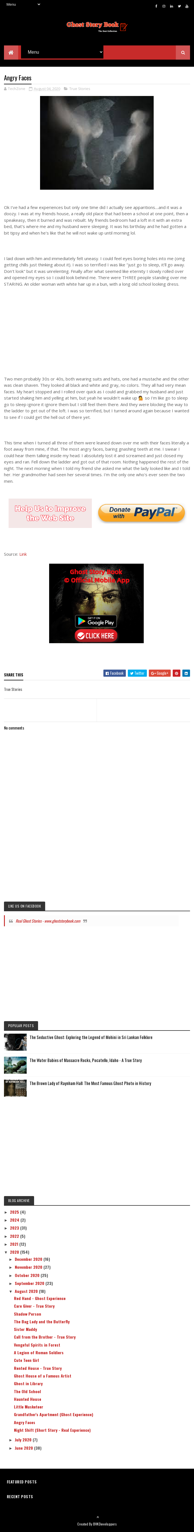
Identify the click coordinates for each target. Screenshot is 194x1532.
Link (23, 556)
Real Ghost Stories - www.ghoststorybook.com (48, 922)
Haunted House (27, 1401)
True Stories (79, 90)
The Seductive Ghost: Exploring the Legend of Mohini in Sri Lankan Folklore (91, 1039)
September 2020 (30, 1285)
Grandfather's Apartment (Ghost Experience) (53, 1416)
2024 (15, 1221)
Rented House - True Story (38, 1369)
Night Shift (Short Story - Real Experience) (52, 1432)
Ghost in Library (28, 1385)
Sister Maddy (25, 1331)
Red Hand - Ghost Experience (40, 1300)
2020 (15, 1254)
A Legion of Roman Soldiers (39, 1354)
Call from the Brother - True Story (45, 1338)
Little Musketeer (28, 1408)
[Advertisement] (97, 330)
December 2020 (29, 1261)
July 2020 (24, 1441)
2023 (15, 1229)
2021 (14, 1246)
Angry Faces (24, 1424)
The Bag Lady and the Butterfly (42, 1323)
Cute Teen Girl (26, 1362)
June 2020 (24, 1449)
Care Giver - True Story (34, 1308)
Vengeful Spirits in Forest (37, 1346)
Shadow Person (27, 1315)
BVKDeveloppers (105, 1525)
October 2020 (28, 1277)
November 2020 (29, 1269)
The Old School (27, 1393)
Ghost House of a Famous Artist (42, 1377)
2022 (15, 1237)
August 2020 (27, 1293)
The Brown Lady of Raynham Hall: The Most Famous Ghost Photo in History (90, 1085)
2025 (15, 1213)
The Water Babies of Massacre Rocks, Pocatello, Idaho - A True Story (86, 1062)
